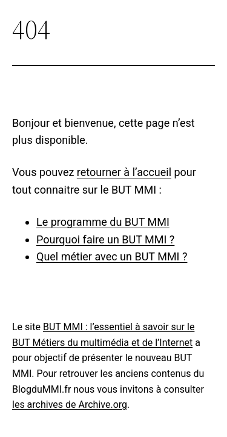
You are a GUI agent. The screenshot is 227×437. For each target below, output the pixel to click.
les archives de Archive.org (69, 404)
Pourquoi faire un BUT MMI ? (105, 239)
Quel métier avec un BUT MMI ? (111, 256)
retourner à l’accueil (124, 172)
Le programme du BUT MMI (102, 221)
